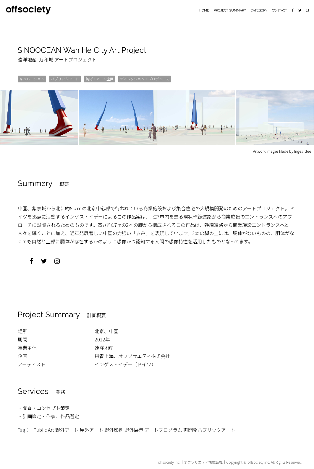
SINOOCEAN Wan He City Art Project (83, 50)
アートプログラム (163, 429)
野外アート (67, 429)
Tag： (24, 429)
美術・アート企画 (99, 78)
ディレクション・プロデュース (144, 78)
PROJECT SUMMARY (230, 10)
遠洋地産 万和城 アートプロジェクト (57, 59)
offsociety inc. (169, 461)
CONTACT (279, 10)
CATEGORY (259, 10)
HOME (204, 10)
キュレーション (32, 78)
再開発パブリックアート (209, 429)
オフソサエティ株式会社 (203, 461)
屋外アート (91, 429)
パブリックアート (65, 78)
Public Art (43, 429)
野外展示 (133, 429)
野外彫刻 (113, 429)
